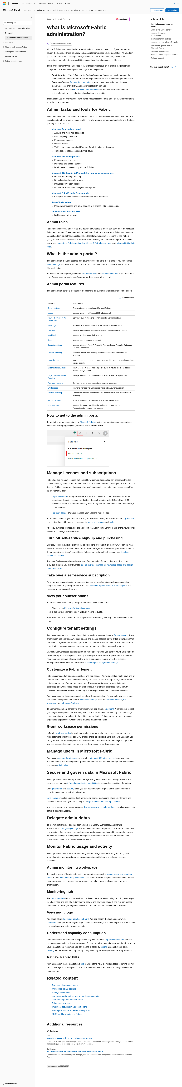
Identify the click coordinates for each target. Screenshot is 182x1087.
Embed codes (53, 360)
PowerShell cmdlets (61, 202)
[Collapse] (31, 17)
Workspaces (53, 388)
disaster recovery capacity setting (99, 807)
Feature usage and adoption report (67, 1000)
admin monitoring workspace (71, 878)
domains (110, 709)
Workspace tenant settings (64, 989)
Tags (50, 340)
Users (50, 313)
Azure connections (55, 383)
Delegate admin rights (160, 51)
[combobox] (17, 23)
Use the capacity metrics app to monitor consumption (76, 996)
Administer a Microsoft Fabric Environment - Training (69, 1038)
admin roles (62, 765)
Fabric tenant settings (61, 1003)
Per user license (59, 513)
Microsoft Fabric (61, 19)
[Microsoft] (4, 3)
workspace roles (63, 733)
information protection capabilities (82, 783)
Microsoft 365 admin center (76, 608)
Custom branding (55, 393)
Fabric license (89, 274)
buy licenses (128, 519)
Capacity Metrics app (114, 940)
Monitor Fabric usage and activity (164, 55)
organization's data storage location (103, 802)
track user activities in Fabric (76, 919)
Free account (157, 10)
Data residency (54, 798)
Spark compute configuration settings (101, 663)
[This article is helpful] (171, 66)
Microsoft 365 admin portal (65, 156)
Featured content (55, 405)
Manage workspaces (61, 992)
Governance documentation (86, 89)
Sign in (176, 3)
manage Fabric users (67, 758)
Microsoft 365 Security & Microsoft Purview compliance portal (82, 173)
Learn (49, 19)
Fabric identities (54, 400)
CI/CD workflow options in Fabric (67, 1014)
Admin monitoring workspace (65, 985)
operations (52, 922)
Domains (51, 330)
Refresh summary (55, 353)
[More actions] (133, 19)
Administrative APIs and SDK (66, 212)
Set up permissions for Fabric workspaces (71, 1010)
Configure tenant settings (161, 39)
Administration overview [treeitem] (17, 38)
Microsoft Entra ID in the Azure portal (70, 193)
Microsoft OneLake (70, 703)
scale (111, 522)
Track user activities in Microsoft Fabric (69, 1007)
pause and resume (96, 522)
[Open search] (169, 3)
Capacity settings (55, 345)
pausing (50, 950)
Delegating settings (69, 828)
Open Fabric (172, 10)
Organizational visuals (57, 368)
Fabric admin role (110, 274)
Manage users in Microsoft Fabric (164, 42)
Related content (157, 58)
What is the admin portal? (161, 30)
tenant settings (53, 264)
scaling (104, 947)
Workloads (52, 335)
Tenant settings (54, 308)
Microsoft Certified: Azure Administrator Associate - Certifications (75, 1051)
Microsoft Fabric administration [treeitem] (17, 28)
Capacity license (59, 496)
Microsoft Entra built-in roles (98, 243)
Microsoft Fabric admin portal (66, 129)
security (70, 789)
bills (82, 964)
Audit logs (52, 325)
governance (57, 789)
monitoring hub (58, 898)
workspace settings (88, 700)
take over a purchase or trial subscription (108, 586)
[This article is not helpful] (174, 66)
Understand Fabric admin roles (71, 243)
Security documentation (80, 82)
